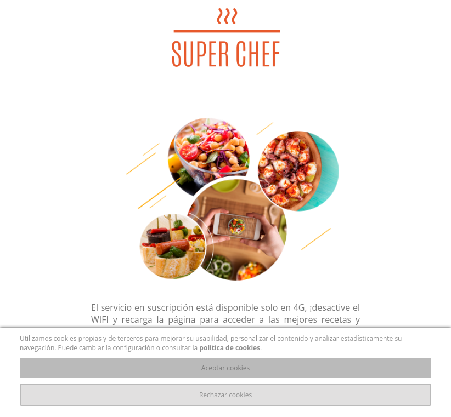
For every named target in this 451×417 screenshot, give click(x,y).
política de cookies (229, 347)
